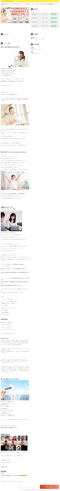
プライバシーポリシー (38, 487)
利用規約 (20, 487)
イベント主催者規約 (31, 487)
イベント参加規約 (25, 487)
